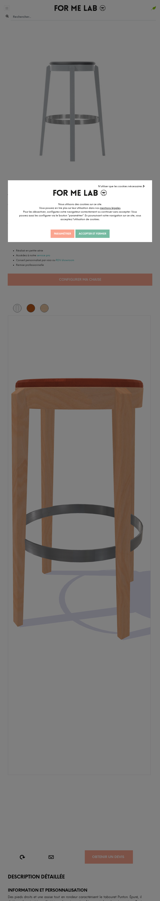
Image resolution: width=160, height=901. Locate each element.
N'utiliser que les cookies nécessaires (121, 186)
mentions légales (110, 208)
